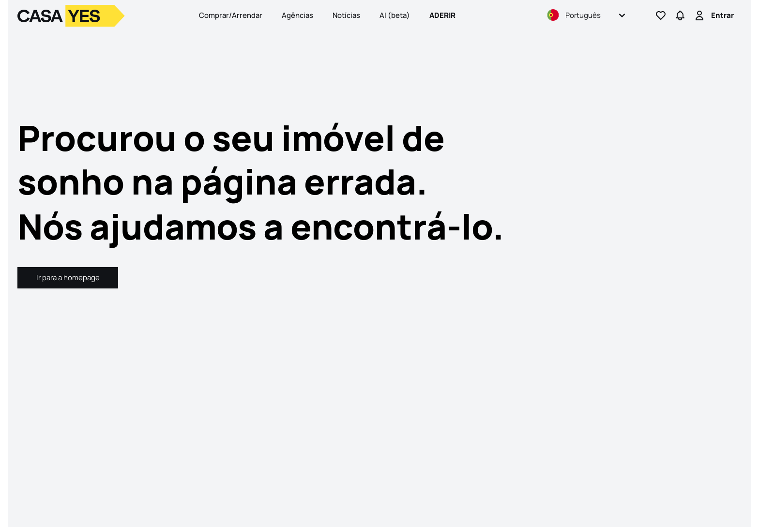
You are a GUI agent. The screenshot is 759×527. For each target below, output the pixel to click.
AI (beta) (395, 15)
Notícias (346, 15)
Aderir (442, 15)
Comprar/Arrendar (230, 15)
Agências (297, 15)
